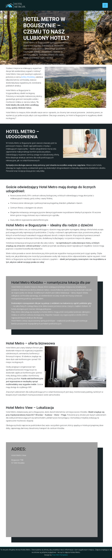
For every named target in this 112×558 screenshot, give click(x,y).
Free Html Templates (60, 555)
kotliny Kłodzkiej (28, 77)
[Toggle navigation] (105, 5)
